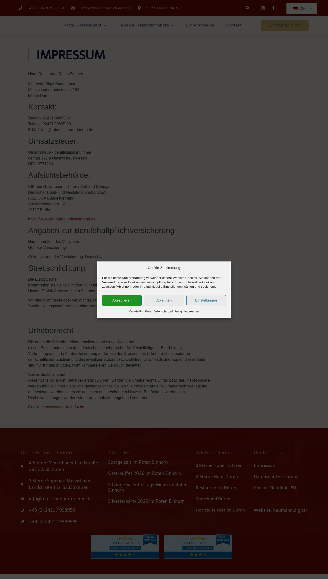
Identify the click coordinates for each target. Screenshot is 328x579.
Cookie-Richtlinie (140, 314)
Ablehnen (164, 303)
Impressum (191, 314)
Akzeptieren (121, 303)
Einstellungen (206, 303)
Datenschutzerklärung (168, 314)
